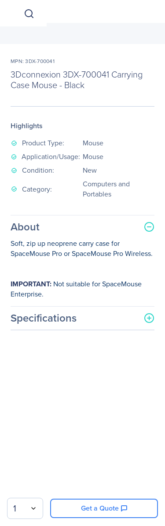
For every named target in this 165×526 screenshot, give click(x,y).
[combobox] (25, 508)
